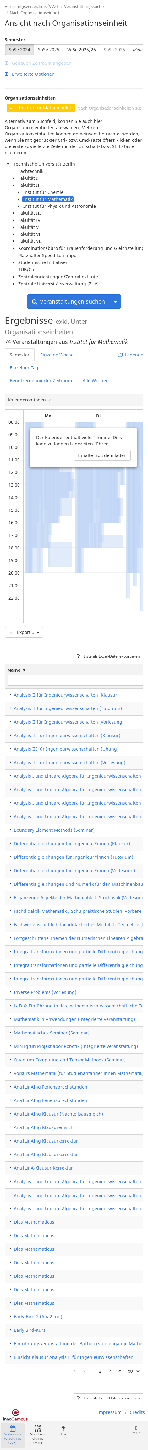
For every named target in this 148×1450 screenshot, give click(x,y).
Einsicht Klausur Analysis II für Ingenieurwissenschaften (74, 1357)
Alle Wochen (96, 380)
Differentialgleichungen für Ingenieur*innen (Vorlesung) (74, 871)
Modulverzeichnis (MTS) (38, 1435)
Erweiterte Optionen (30, 74)
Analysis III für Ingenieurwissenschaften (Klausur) (67, 735)
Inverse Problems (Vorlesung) (45, 992)
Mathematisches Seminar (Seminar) (52, 1033)
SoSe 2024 (19, 49)
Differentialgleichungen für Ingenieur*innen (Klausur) (72, 843)
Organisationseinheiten (30, 98)
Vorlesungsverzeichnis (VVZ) (31, 6)
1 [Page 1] (94, 1371)
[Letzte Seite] (120, 1371)
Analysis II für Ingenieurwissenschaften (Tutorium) (68, 708)
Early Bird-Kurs (30, 1330)
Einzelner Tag (24, 368)
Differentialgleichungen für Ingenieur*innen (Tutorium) (73, 857)
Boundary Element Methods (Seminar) (54, 830)
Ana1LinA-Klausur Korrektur (43, 1168)
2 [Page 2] (100, 1371)
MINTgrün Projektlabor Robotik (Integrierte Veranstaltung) (76, 1046)
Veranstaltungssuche (84, 6)
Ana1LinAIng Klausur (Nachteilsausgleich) (58, 1114)
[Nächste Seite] (110, 1371)
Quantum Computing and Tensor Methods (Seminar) (70, 1060)
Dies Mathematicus (34, 1222)
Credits (137, 1412)
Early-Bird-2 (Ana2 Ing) (38, 1317)
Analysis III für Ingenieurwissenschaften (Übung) (66, 749)
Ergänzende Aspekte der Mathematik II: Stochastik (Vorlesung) (80, 898)
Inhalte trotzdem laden (102, 455)
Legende (130, 355)
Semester (15, 39)
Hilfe (62, 1431)
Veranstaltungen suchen (68, 301)
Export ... (24, 632)
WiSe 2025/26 (81, 49)
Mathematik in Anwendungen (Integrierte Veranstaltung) (74, 1019)
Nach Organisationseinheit (35, 12)
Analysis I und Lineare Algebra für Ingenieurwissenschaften (77, 1181)
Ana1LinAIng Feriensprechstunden (50, 1087)
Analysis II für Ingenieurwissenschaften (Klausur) (66, 695)
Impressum (109, 1412)
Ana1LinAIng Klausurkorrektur (46, 1141)
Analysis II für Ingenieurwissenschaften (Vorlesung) (69, 722)
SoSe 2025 (48, 49)
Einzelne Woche (57, 355)
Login (135, 1430)
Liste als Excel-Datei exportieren (108, 656)
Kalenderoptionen (27, 400)
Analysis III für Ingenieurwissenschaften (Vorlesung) (69, 762)
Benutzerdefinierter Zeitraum (41, 380)
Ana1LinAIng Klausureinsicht (44, 1127)
